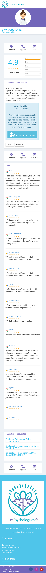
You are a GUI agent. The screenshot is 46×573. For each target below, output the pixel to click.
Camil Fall (12, 171)
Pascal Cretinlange (16, 406)
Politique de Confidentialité (11, 548)
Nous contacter (7, 553)
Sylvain (11, 388)
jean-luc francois (15, 234)
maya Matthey (14, 215)
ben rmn (12, 417)
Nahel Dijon (13, 369)
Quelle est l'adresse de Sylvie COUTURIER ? (18, 440)
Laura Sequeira (14, 197)
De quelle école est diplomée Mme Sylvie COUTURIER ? (21, 454)
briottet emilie (14, 252)
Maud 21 (12, 346)
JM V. (11, 284)
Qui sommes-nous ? (8, 545)
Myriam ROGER (15, 316)
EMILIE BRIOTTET (16, 268)
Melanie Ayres (14, 300)
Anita (11, 330)
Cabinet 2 (19, 145)
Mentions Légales (8, 550)
